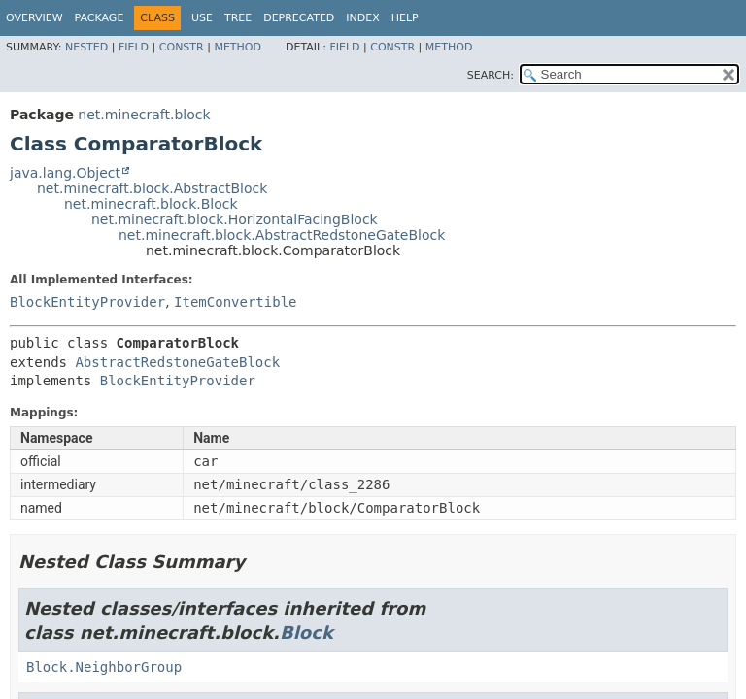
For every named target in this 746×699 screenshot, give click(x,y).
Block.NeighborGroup (104, 667)
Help (405, 18)
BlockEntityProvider (87, 302)
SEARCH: (490, 75)
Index (362, 18)
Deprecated (298, 18)
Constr (181, 47)
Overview (34, 18)
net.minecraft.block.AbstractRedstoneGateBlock (282, 235)
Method (237, 47)
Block (306, 632)
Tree (238, 18)
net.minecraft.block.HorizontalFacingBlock (234, 219)
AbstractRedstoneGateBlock (177, 362)
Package (99, 18)
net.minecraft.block (144, 114)
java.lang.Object (65, 173)
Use (202, 18)
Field (134, 47)
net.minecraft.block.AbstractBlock (152, 188)
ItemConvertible (235, 302)
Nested (86, 47)
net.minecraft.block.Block (151, 204)
